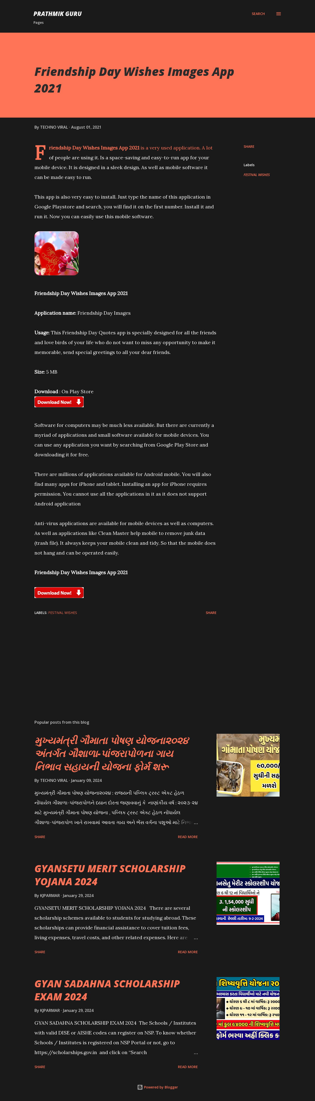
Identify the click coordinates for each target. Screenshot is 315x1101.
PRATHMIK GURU (57, 14)
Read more (188, 836)
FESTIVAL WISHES (257, 174)
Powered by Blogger (157, 1087)
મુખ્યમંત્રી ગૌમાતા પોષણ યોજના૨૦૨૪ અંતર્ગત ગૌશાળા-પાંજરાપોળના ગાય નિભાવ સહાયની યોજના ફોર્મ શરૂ (111, 753)
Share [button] (249, 146)
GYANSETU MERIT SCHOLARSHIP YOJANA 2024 (110, 875)
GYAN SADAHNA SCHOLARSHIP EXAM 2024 (107, 990)
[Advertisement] (117, 658)
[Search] (258, 14)
